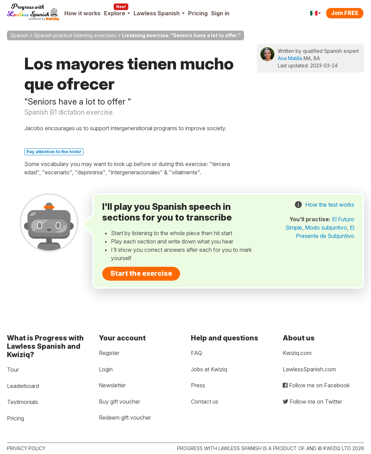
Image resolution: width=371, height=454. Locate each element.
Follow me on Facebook (316, 385)
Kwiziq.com (297, 352)
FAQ (196, 352)
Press (198, 385)
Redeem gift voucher (125, 417)
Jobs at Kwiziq (209, 369)
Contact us (204, 401)
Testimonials (22, 401)
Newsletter (112, 385)
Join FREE (344, 12)
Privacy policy (26, 448)
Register (109, 352)
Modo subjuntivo (326, 227)
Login (106, 369)
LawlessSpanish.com (309, 369)
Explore (117, 13)
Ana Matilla (290, 58)
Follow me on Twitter (312, 401)
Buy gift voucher (119, 401)
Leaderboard (23, 385)
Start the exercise (141, 273)
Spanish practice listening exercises (75, 35)
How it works (82, 13)
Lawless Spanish (159, 13)
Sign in (220, 13)
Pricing (198, 13)
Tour (13, 369)
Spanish (19, 35)
